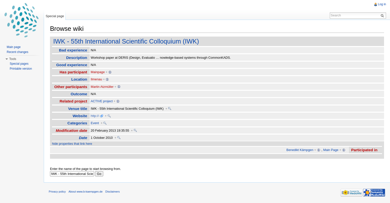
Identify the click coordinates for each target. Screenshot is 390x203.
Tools (12, 59)
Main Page (330, 150)
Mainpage (98, 72)
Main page (14, 47)
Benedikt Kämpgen (300, 150)
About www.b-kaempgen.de (86, 191)
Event (95, 123)
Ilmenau (96, 79)
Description (76, 57)
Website (80, 116)
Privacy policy (57, 191)
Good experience (71, 65)
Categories (77, 123)
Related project (73, 101)
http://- (95, 116)
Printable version (21, 68)
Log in (382, 4)
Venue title (77, 108)
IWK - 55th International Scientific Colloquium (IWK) (126, 41)
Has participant (73, 72)
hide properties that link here (72, 144)
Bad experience (73, 50)
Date (83, 138)
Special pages (19, 63)
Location (79, 79)
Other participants (70, 87)
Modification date (71, 130)
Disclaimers (112, 191)
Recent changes (17, 52)
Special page (55, 16)
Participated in (364, 150)
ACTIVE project (102, 101)
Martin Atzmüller (102, 87)
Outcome (79, 94)
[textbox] (72, 173)
